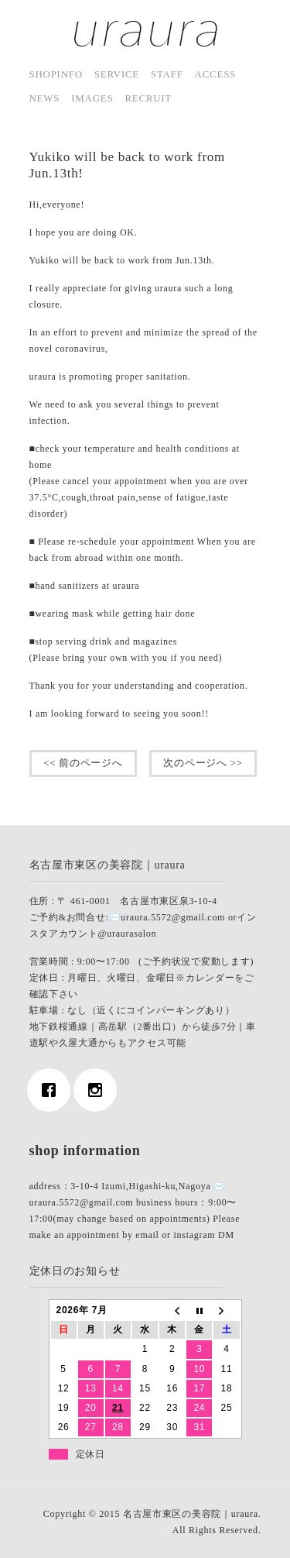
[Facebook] (52, 1090)
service (116, 74)
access (215, 74)
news (44, 98)
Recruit (148, 98)
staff (167, 74)
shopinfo (56, 74)
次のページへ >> (203, 763)
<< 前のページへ (83, 763)
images (92, 98)
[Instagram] (99, 1090)
